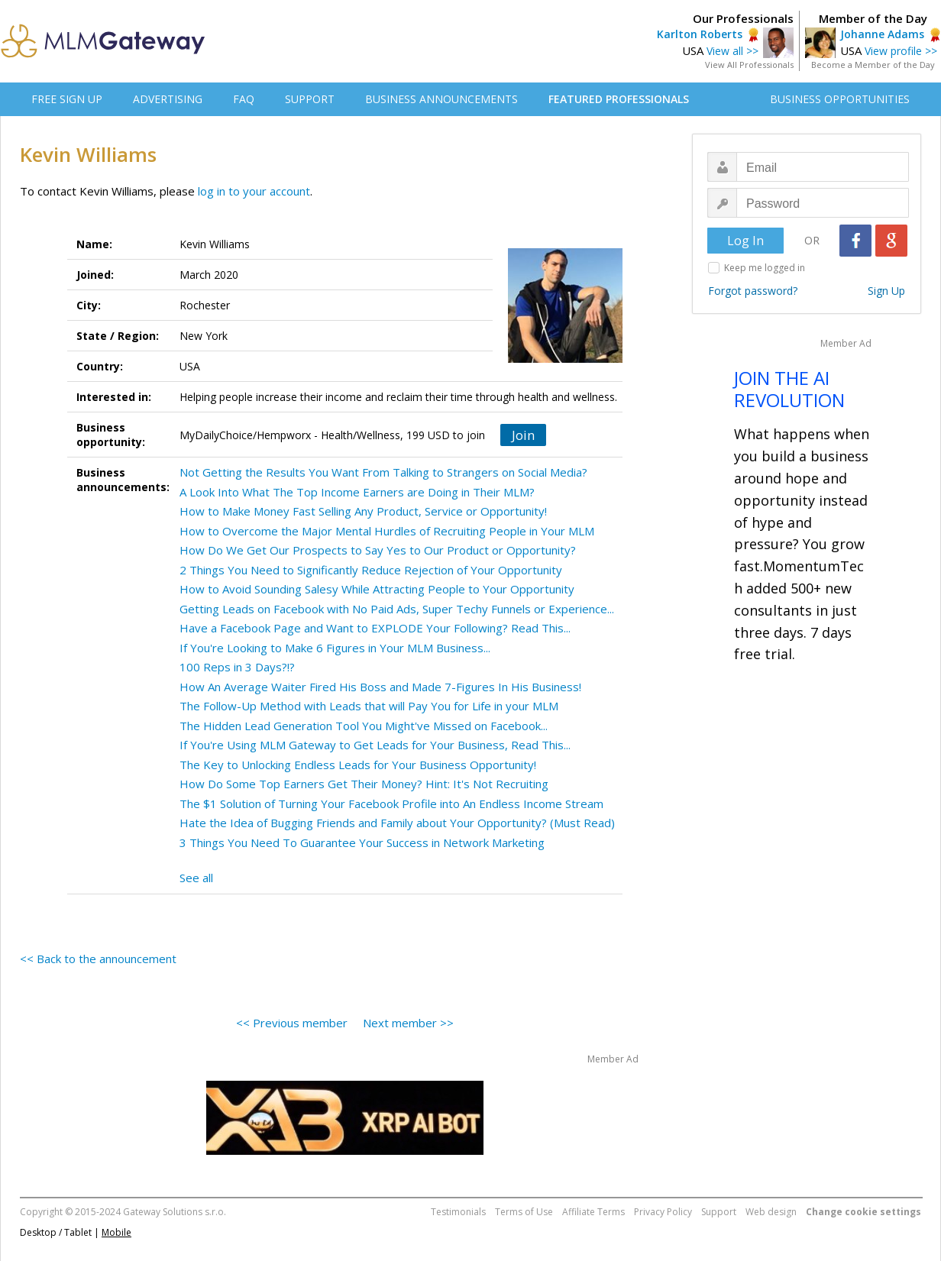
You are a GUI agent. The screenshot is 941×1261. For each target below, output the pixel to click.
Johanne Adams (882, 34)
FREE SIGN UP (66, 99)
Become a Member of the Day (873, 64)
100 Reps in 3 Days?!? (237, 666)
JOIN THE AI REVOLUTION (789, 388)
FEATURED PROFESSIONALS (618, 99)
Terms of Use (524, 1211)
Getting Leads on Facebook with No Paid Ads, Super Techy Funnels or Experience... (396, 608)
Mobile (116, 1232)
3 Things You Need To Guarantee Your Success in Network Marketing (362, 842)
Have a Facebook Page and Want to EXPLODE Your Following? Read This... (375, 627)
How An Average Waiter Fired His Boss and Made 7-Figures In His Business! (380, 686)
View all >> (732, 51)
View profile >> (901, 51)
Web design (771, 1211)
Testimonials (458, 1211)
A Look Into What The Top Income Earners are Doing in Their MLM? (357, 492)
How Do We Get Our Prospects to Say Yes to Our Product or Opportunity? (377, 550)
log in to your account (254, 191)
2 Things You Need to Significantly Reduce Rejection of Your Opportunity (370, 569)
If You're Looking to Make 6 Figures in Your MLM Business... (334, 647)
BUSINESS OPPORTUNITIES (840, 99)
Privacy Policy (663, 1211)
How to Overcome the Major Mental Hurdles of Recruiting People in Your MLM (386, 530)
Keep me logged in (764, 267)
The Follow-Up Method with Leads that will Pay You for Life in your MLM (368, 705)
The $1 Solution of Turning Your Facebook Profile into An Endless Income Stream (391, 803)
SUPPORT (310, 99)
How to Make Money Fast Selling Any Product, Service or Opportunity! (363, 511)
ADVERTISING (167, 99)
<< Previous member (292, 1022)
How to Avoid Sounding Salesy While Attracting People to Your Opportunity (376, 589)
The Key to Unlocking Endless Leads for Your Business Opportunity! (357, 764)
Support (718, 1211)
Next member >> (408, 1022)
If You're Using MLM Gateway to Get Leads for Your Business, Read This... (375, 744)
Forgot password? (752, 290)
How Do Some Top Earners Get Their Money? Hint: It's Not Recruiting (363, 783)
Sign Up (886, 290)
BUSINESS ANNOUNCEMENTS (441, 99)
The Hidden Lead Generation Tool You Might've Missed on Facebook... (363, 725)
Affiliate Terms (593, 1211)
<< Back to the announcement (98, 958)
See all (196, 877)
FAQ (243, 99)
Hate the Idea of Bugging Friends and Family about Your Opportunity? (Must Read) (397, 822)
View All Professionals (749, 64)
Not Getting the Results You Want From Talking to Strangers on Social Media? (383, 472)
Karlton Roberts (699, 34)
